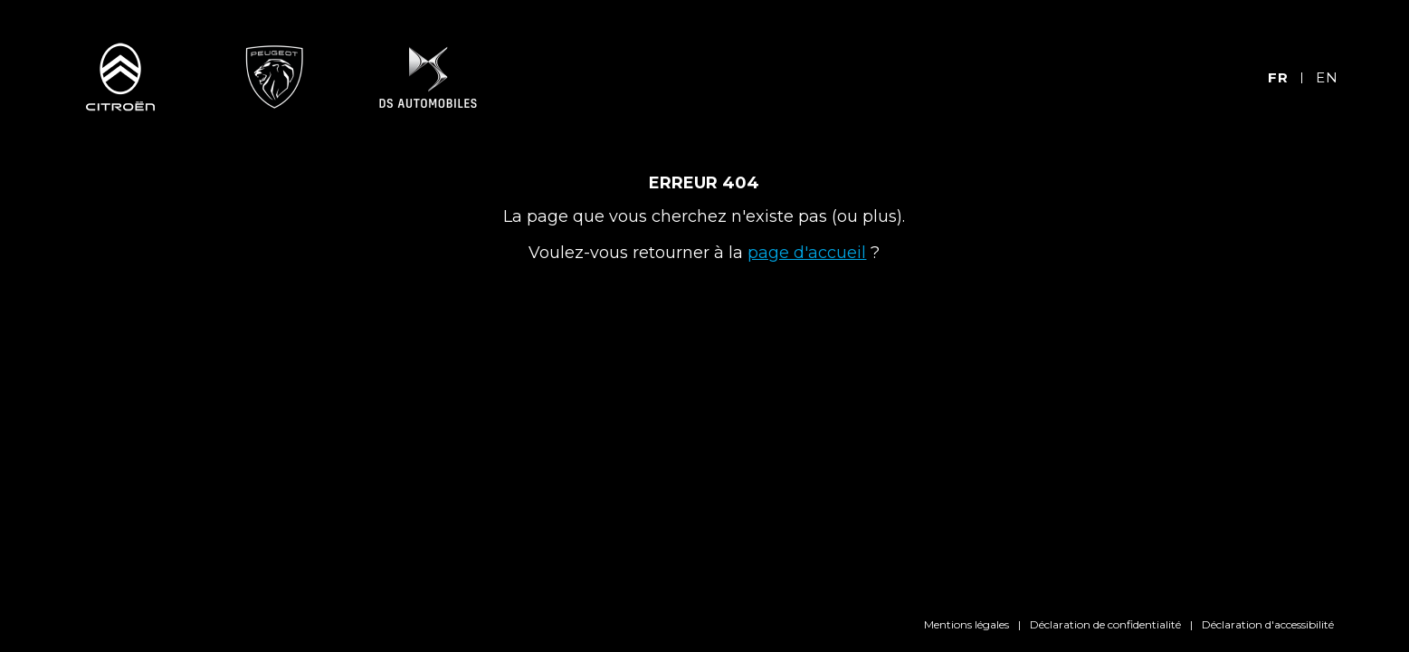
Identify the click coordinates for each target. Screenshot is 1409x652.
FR (1278, 77)
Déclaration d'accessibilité (1268, 624)
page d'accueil (806, 253)
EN (1327, 77)
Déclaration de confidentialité (1105, 624)
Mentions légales (966, 624)
